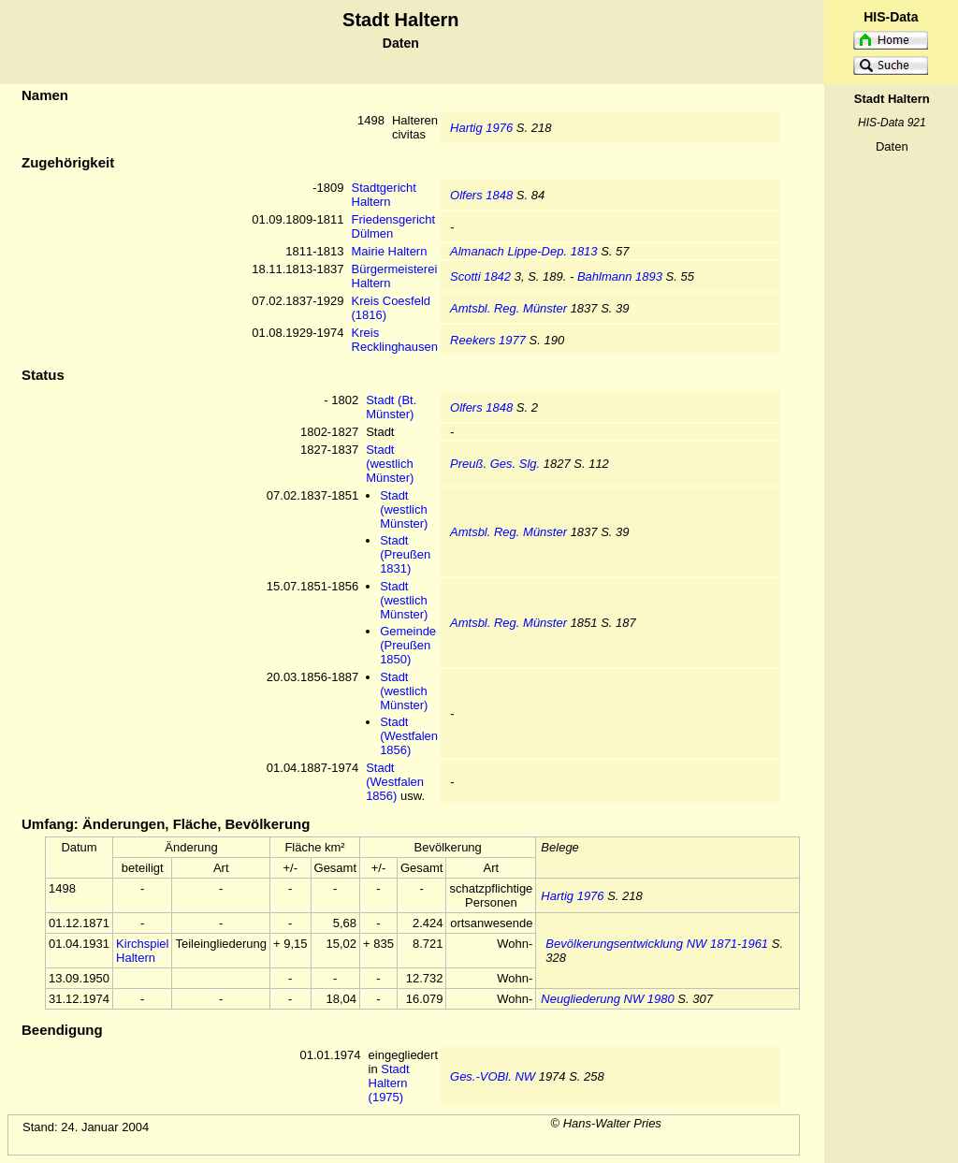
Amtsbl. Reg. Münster (508, 308)
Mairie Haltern (390, 251)
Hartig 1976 (481, 128)
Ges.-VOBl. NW (492, 1076)
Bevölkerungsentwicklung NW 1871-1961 (656, 944)
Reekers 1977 (488, 340)
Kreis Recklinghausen (395, 340)
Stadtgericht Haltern (384, 195)
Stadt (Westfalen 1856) (409, 736)
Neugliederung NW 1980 (607, 999)
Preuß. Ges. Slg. (495, 464)
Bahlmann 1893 (619, 276)
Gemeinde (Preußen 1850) (408, 645)
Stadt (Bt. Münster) (391, 407)
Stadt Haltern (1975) (389, 1083)
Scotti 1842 (480, 276)
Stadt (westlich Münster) (390, 464)
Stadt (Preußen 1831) (405, 554)
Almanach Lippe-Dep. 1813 (524, 251)
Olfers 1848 (481, 195)
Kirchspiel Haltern (142, 951)
